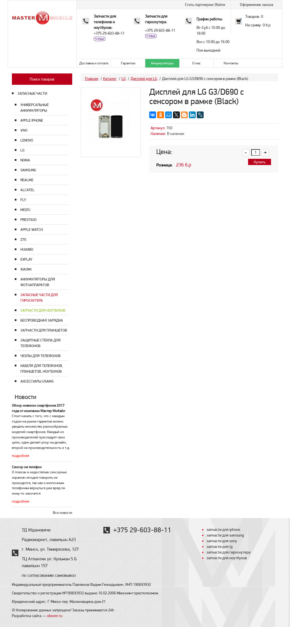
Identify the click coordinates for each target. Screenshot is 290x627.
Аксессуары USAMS (37, 381)
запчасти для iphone (223, 529)
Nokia (25, 160)
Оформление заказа (256, 4)
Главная (91, 78)
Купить (259, 162)
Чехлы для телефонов (40, 356)
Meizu (25, 210)
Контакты (231, 63)
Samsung (28, 170)
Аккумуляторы (162, 63)
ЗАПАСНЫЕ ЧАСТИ (32, 93)
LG (22, 150)
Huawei (26, 249)
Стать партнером (199, 4)
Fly (23, 200)
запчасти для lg (219, 546)
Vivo (23, 130)
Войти (220, 4)
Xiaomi (25, 269)
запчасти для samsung (225, 535)
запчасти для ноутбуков (226, 558)
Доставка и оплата (93, 63)
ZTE (23, 239)
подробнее (20, 455)
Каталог (110, 78)
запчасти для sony (221, 541)
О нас (196, 63)
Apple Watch (31, 229)
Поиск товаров (42, 79)
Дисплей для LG (144, 78)
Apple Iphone (31, 120)
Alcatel (27, 190)
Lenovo (26, 140)
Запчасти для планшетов (43, 330)
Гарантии (128, 63)
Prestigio (28, 220)
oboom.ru (54, 615)
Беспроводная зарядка (41, 320)
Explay (26, 259)
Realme (26, 180)
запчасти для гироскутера (228, 552)
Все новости (62, 512)
